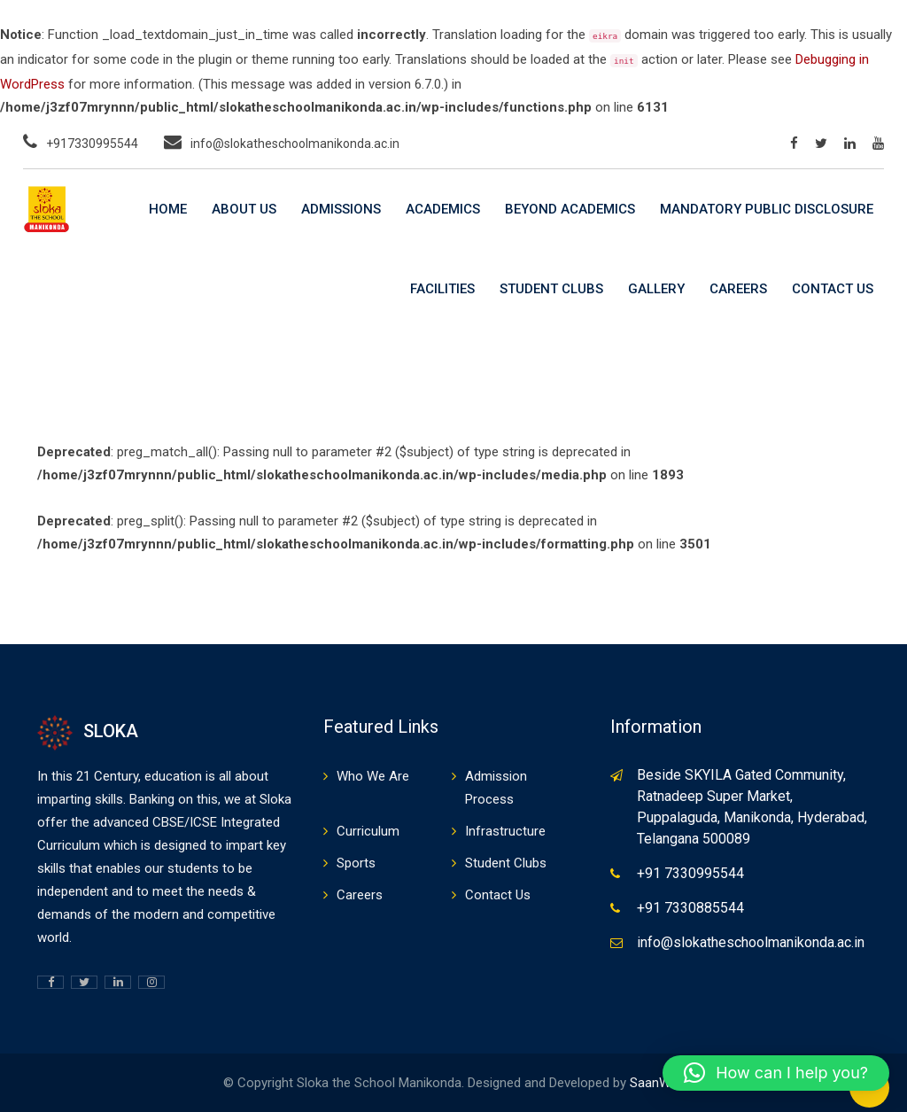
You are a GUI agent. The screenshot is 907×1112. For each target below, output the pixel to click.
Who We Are (373, 776)
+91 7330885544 (690, 907)
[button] (776, 1073)
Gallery (656, 289)
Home (168, 209)
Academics (443, 209)
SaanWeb (657, 1083)
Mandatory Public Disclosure (766, 209)
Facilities (442, 289)
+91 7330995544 (690, 873)
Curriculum (368, 831)
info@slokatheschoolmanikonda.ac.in (294, 143)
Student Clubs (551, 289)
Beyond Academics (570, 209)
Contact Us (832, 289)
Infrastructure (505, 831)
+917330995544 (92, 143)
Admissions (341, 209)
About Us (244, 209)
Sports (356, 863)
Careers (738, 289)
